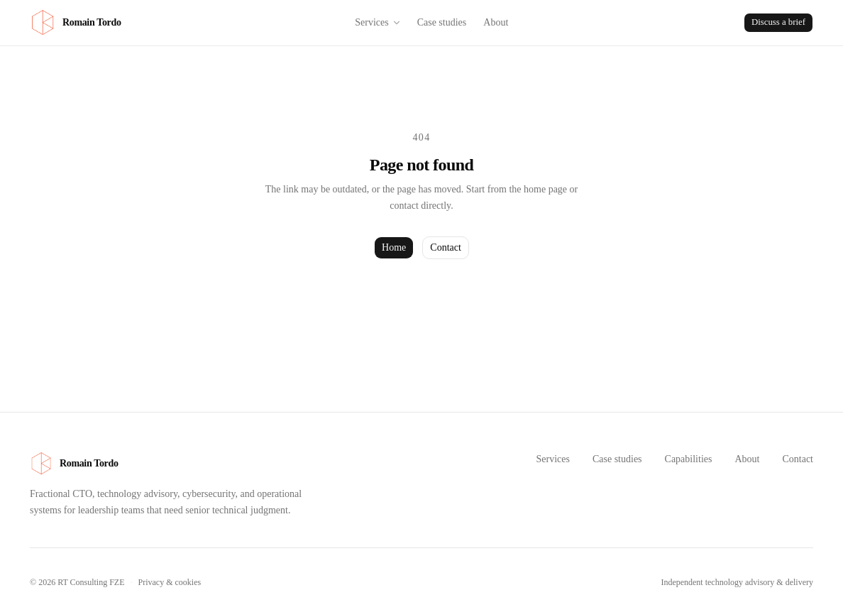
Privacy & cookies (170, 582)
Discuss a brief (778, 22)
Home (394, 247)
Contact (445, 247)
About (495, 22)
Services (378, 22)
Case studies (442, 22)
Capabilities (688, 459)
